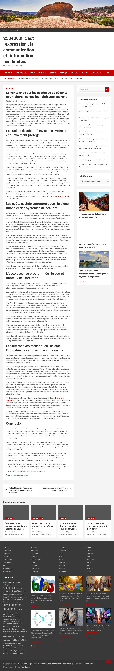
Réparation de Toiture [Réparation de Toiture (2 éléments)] (18, 636)
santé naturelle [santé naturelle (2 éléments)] (7, 640)
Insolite (33, 563)
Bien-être (90, 518)
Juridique (34, 572)
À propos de (21, 73)
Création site (35, 569)
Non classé (63, 563)
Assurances (7, 560)
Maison (53, 73)
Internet (34, 566)
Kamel (23, 101)
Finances (34, 551)
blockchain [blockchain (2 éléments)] (6, 599)
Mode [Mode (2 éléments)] (4, 631)
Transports (90, 569)
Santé (85, 73)
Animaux (6, 554)
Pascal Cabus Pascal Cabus (14, 534)
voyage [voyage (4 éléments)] (13, 650)
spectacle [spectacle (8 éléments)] (19, 640)
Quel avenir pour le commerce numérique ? (43, 526)
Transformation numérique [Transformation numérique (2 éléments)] (10, 648)
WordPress (25, 667)
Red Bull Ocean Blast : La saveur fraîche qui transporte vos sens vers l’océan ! (20, 490)
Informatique (36, 560)
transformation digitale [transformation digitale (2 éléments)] (17, 645)
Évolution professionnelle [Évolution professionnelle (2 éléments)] (19, 653)
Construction (8, 569)
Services (89, 554)
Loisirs (61, 554)
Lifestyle (62, 548)
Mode (61, 560)
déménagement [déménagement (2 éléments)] (13, 602)
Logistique (62, 551)
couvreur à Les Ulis (62, 196)
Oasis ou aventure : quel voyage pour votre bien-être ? (98, 526)
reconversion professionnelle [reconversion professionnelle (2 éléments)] (11, 635)
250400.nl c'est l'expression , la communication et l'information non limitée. (18, 50)
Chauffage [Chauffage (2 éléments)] (13, 599)
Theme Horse (88, 664)
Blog (32, 73)
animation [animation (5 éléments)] (9, 587)
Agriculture (7, 551)
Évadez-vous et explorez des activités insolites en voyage (16, 526)
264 (84, 282)
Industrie (34, 557)
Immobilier (35, 554)
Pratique (64, 73)
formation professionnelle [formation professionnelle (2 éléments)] (11, 615)
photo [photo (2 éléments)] (10, 634)
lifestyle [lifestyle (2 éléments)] (5, 629)
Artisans (10, 89)
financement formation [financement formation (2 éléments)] (16, 612)
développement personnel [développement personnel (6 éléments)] (12, 606)
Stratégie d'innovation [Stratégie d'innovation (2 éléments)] (9, 643)
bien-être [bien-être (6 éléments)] (16, 591)
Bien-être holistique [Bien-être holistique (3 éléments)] (16, 595)
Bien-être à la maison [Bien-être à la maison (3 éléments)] (11, 597)
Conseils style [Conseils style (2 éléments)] (20, 599)
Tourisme (89, 566)
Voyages (75, 73)
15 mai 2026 (9, 532)
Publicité (62, 569)
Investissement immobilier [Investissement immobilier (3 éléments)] (13, 624)
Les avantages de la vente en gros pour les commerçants (55, 489)
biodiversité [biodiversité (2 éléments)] (23, 597)
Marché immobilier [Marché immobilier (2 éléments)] (20, 629)
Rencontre (62, 572)
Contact (42, 73)
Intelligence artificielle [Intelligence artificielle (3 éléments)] (11, 621)
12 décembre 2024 (12, 101)
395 (36, 646)
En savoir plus (36, 606)
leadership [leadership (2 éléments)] (19, 626)
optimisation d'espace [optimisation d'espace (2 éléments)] (13, 631)
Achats (6, 548)
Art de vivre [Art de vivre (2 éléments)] (19, 588)
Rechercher (107, 89)
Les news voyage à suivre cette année (93, 160)
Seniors (89, 551)
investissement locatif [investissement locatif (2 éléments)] (9, 626)
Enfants (34, 548)
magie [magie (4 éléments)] (11, 629)
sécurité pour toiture (21, 475)
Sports (88, 557)
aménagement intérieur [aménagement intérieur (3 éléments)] (12, 582)
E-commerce (8, 572)
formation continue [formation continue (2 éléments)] (8, 614)
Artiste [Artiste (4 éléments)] (6, 591)
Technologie (38, 518)
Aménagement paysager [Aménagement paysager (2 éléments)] (9, 585)
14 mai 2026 (63, 532)
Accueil (8, 73)
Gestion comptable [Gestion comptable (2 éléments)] (15, 619)
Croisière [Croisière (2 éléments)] (5, 602)
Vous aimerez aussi (15, 502)
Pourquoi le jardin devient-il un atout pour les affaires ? (68, 526)
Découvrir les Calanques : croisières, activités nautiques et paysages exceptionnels (93, 274)
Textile (88, 563)
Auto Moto (96, 73)
